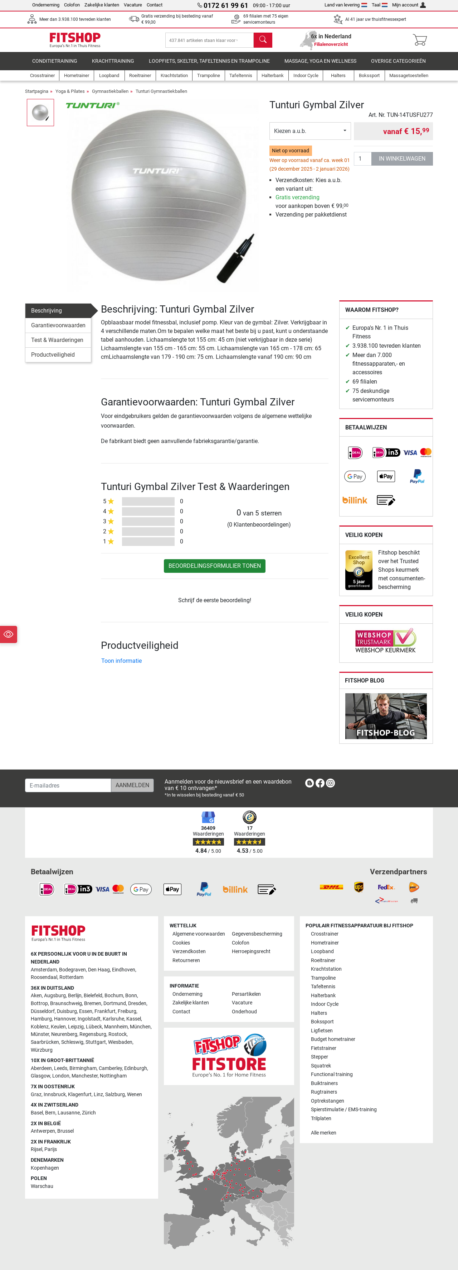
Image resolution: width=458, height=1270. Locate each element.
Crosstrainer (324, 934)
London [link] (60, 1076)
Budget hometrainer (333, 1039)
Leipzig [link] (76, 1027)
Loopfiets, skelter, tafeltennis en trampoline (209, 66)
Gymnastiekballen (110, 96)
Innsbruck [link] (55, 1094)
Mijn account (409, 5)
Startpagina (36, 96)
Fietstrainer (323, 1048)
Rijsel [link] (36, 1150)
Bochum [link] (113, 996)
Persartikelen (246, 994)
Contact (154, 5)
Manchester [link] (85, 1076)
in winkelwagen (402, 163)
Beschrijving (46, 315)
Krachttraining (113, 66)
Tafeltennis (323, 987)
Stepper (319, 1057)
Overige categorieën (398, 66)
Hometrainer (325, 943)
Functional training (332, 1074)
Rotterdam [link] (71, 977)
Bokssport (322, 1022)
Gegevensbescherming (257, 934)
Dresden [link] (137, 1003)
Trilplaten (321, 1119)
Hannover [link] (64, 1019)
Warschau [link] (42, 1186)
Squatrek (321, 1066)
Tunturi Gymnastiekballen (161, 96)
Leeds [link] (60, 1068)
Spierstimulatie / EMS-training (344, 1110)
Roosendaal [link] (44, 977)
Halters (319, 1013)
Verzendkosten (189, 952)
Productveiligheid (53, 359)
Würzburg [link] (42, 1050)
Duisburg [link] (67, 1011)
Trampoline (323, 978)
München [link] (140, 1027)
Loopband (322, 952)
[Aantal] (363, 164)
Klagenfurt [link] (80, 1094)
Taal (380, 5)
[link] (355, 458)
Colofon (72, 5)
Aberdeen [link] (41, 1068)
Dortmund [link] (114, 1003)
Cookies (181, 943)
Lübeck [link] (94, 1027)
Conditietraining (54, 66)
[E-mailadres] (68, 785)
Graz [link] (36, 1094)
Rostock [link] (117, 1035)
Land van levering (346, 5)
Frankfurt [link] (105, 1011)
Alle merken (323, 1133)
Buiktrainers (324, 1083)
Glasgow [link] (40, 1076)
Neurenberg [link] (64, 1035)
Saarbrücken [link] (45, 1042)
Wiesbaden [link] (120, 1042)
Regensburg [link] (92, 1035)
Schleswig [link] (72, 1042)
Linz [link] (98, 1094)
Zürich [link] (89, 1113)
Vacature (133, 5)
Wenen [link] (134, 1094)
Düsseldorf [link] (43, 1011)
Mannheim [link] (116, 1027)
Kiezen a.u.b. (290, 136)
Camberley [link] (110, 1068)
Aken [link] (36, 996)
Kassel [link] (133, 1019)
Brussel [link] (65, 1131)
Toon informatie (121, 665)
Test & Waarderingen (57, 345)
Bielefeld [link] (93, 996)
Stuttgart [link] (96, 1042)
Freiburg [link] (127, 1011)
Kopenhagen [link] (45, 1168)
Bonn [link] (131, 996)
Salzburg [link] (115, 1094)
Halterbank (323, 996)
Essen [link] (85, 1011)
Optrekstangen (327, 1101)
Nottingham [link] (113, 1076)
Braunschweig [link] (66, 1003)
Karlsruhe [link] (113, 1019)
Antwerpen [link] (43, 1131)
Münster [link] (40, 1035)
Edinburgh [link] (135, 1068)
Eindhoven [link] (123, 970)
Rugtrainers (324, 1092)
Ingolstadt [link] (89, 1019)
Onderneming (45, 5)
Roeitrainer (323, 960)
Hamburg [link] (41, 1019)
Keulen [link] (58, 1027)
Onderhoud (244, 1012)
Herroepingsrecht (251, 952)
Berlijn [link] (75, 996)
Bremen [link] (92, 1003)
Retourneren (186, 960)
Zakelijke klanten (101, 5)
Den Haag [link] (99, 970)
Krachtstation (326, 969)
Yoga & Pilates (70, 96)
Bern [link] (50, 1113)
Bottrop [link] (39, 1003)
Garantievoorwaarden (58, 330)
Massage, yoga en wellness (320, 66)
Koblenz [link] (40, 1027)
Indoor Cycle (324, 1005)
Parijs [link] (50, 1150)
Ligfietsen (322, 1031)
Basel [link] (37, 1113)
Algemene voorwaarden (198, 934)
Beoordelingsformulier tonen (215, 570)
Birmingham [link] (83, 1068)
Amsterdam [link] (44, 970)
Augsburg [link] (55, 996)
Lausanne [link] (69, 1113)
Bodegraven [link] (72, 970)
